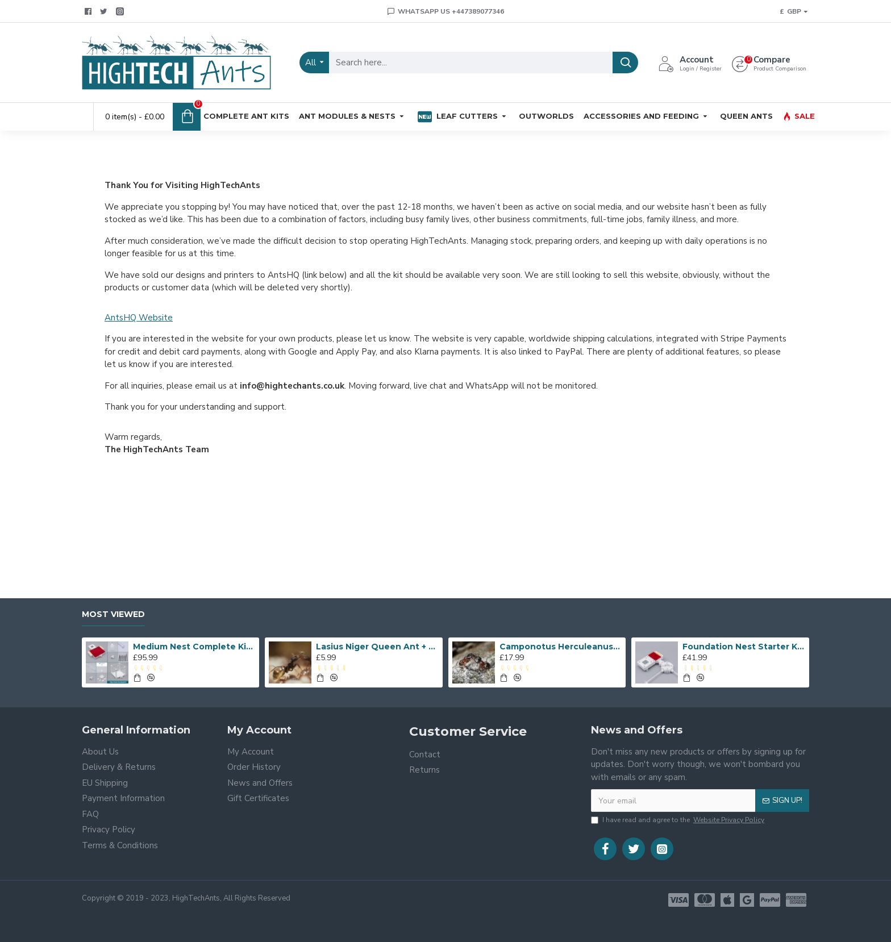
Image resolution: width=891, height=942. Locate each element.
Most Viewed (113, 614)
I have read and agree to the (678, 820)
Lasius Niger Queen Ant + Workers (377, 646)
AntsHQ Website (139, 317)
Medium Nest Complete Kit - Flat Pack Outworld (194, 646)
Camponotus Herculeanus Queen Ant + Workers (560, 646)
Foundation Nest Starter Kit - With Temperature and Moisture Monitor (743, 646)
